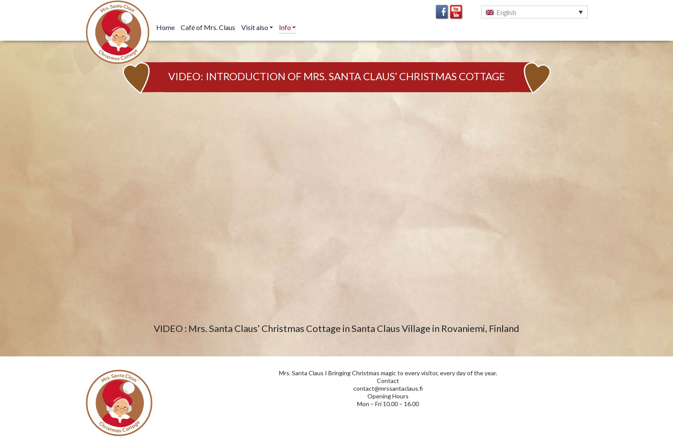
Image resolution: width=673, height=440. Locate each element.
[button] (534, 12)
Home (165, 27)
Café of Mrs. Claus (208, 27)
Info (285, 27)
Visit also (255, 27)
